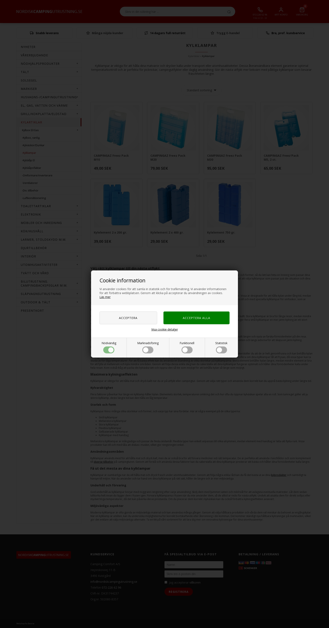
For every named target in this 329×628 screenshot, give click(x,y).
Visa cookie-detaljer (164, 329)
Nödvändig (109, 347)
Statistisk (221, 347)
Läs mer (105, 297)
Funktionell (187, 347)
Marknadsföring (148, 347)
